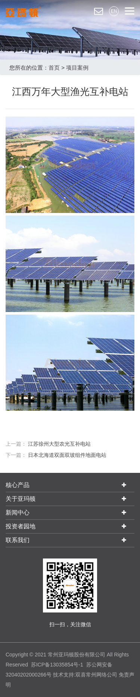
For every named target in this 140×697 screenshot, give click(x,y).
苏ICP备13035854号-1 (57, 665)
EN (114, 11)
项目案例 (77, 67)
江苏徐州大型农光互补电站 (59, 444)
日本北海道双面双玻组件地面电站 (67, 455)
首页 (54, 67)
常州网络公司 (101, 675)
